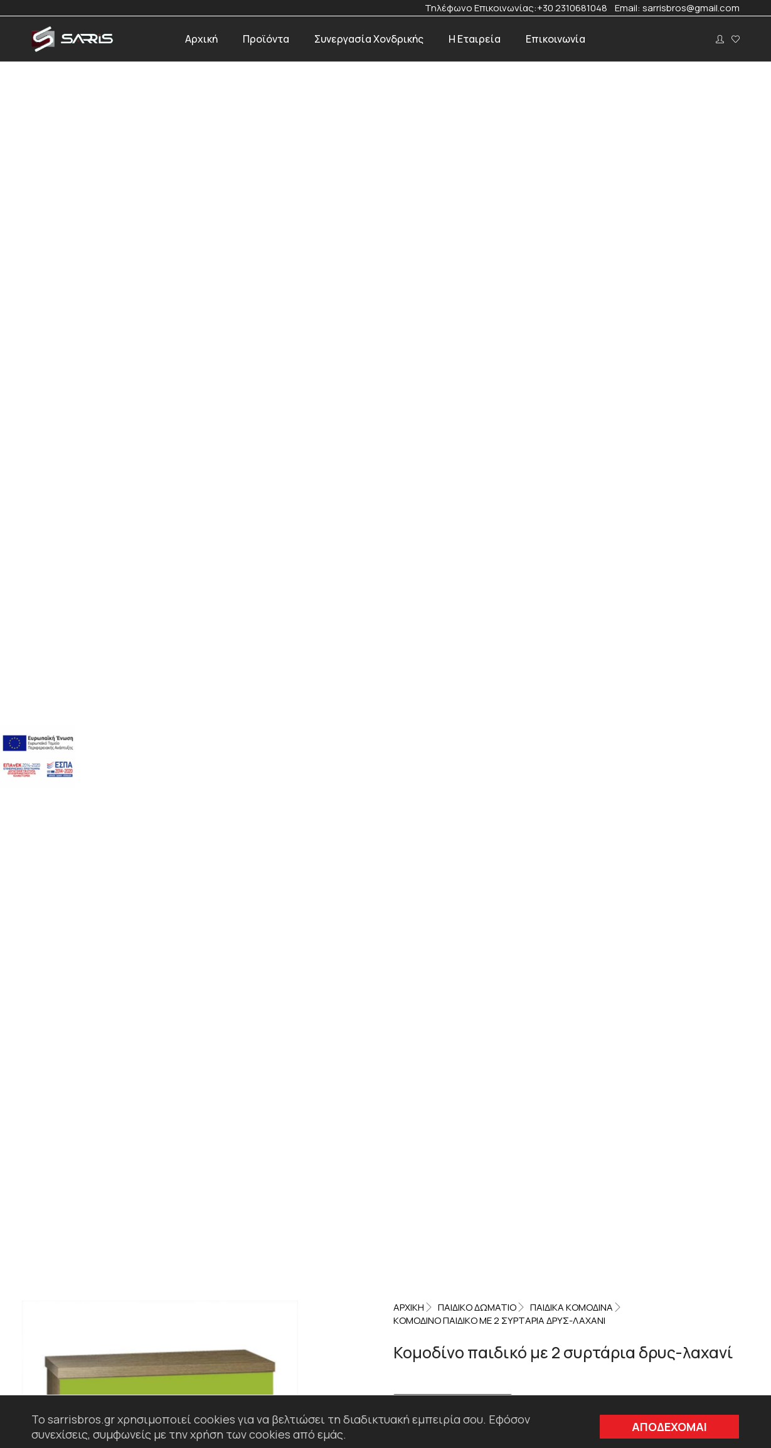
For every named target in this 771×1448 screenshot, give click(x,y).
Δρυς (436, 382)
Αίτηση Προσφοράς (452, 214)
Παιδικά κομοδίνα (571, 118)
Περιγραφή (302, 482)
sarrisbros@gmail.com (691, 8)
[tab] (302, 483)
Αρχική (408, 118)
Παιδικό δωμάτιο (616, 382)
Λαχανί (468, 382)
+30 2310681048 (576, 8)
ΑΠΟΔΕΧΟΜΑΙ (669, 1426)
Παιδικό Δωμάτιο (477, 118)
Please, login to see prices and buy (485, 231)
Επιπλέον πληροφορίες (432, 482)
